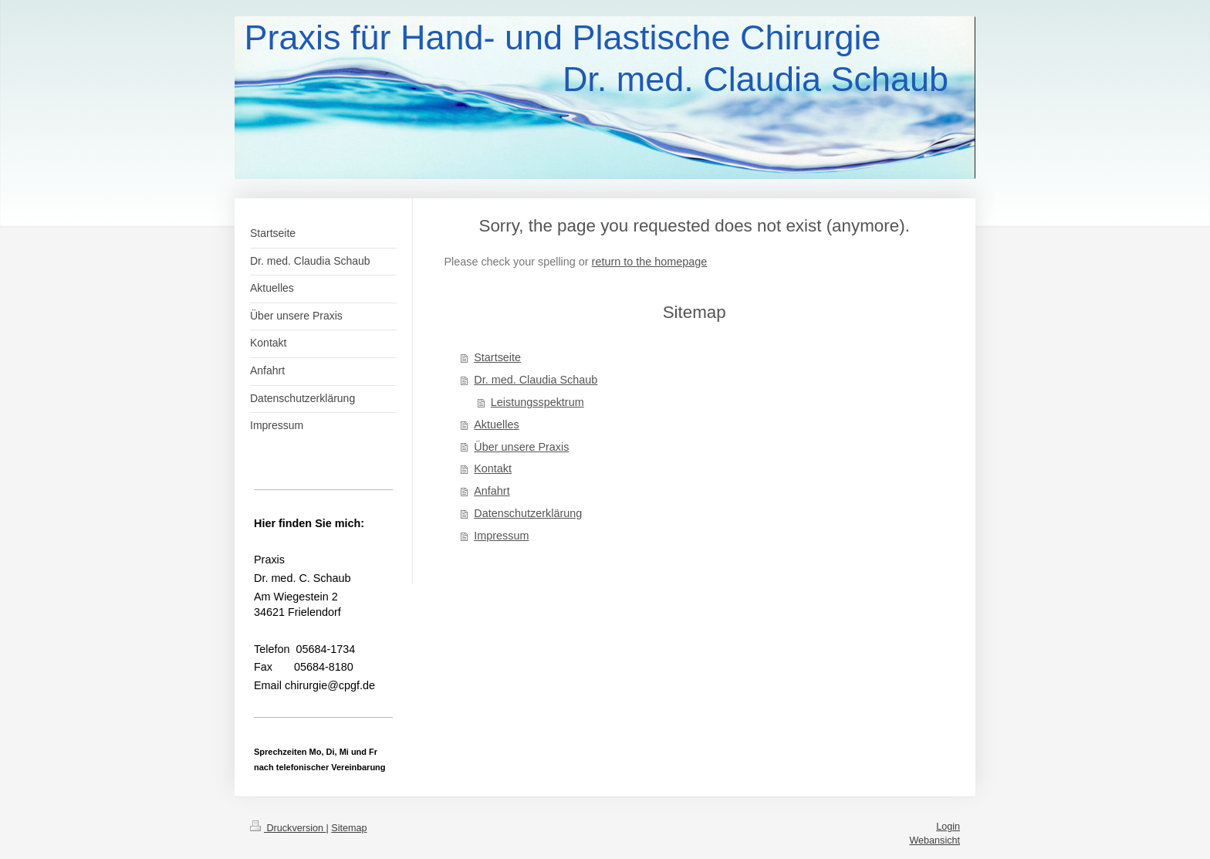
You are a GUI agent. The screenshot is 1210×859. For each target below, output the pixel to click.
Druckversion (288, 828)
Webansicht (934, 840)
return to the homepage (650, 261)
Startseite (497, 357)
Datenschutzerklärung (528, 513)
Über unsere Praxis (521, 447)
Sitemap (349, 828)
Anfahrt (491, 491)
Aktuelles (496, 424)
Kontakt (493, 468)
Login (948, 826)
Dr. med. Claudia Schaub (535, 380)
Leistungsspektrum (537, 402)
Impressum (501, 535)
